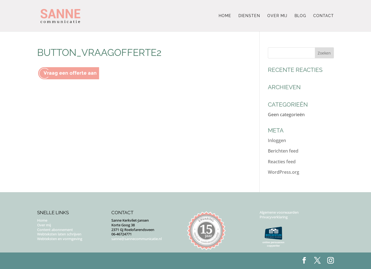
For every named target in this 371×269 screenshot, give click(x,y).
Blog (300, 16)
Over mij (277, 16)
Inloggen (277, 140)
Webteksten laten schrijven (59, 234)
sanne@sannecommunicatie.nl (136, 238)
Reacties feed (282, 162)
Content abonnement (55, 229)
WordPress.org (283, 172)
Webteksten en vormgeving (59, 238)
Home (225, 16)
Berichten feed (283, 151)
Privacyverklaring (274, 216)
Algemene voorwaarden (279, 212)
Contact (323, 16)
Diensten (249, 16)
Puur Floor (70, 260)
